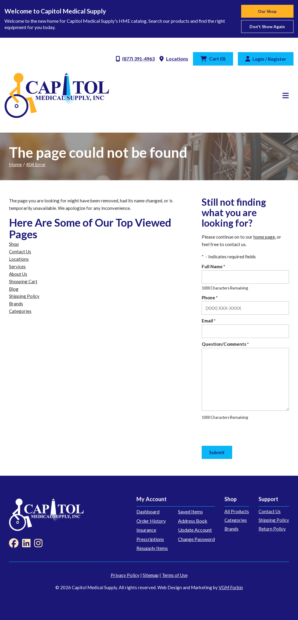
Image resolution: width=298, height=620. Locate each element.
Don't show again (267, 26)
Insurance (146, 530)
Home (15, 164)
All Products (236, 511)
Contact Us (20, 251)
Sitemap (151, 575)
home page (264, 236)
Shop (14, 244)
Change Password (196, 539)
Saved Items (190, 511)
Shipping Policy (24, 296)
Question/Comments (225, 344)
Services (17, 266)
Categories (20, 311)
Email (209, 320)
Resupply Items (152, 548)
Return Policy (272, 528)
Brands (16, 303)
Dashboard (147, 511)
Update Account (195, 530)
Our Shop (267, 11)
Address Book (192, 521)
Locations (19, 259)
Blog (14, 289)
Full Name (213, 266)
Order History (151, 521)
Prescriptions (150, 539)
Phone (210, 297)
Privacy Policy (125, 575)
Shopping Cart (23, 281)
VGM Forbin (231, 587)
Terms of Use (175, 575)
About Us (18, 274)
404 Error (36, 164)
